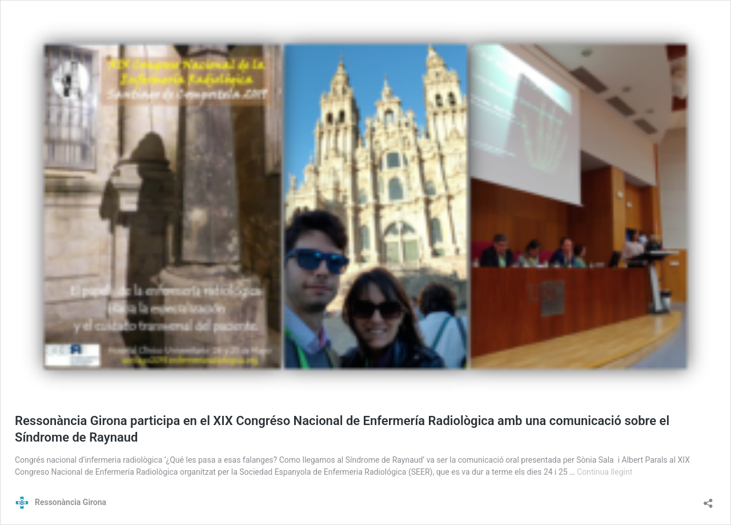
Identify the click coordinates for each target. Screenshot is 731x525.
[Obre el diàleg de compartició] (708, 499)
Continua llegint (604, 471)
